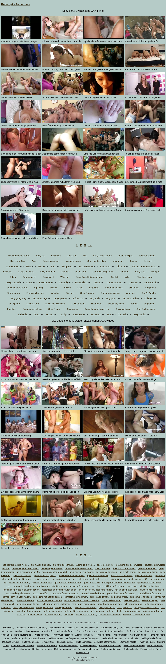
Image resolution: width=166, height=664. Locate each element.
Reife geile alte (131, 649)
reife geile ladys (106, 607)
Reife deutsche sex (23, 635)
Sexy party (111, 298)
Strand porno (13, 293)
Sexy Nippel (54, 309)
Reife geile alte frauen (152, 638)
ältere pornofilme (105, 565)
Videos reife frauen (65, 631)
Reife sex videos (83, 642)
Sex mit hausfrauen (37, 628)
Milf (85, 255)
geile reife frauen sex (97, 575)
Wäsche (55, 293)
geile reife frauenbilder (122, 575)
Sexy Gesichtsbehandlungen (90, 277)
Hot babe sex (13, 266)
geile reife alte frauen (106, 572)
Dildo (80, 287)
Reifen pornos (72, 638)
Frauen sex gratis (147, 642)
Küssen (50, 314)
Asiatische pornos (88, 645)
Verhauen (95, 314)
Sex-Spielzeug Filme (103, 271)
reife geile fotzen (44, 607)
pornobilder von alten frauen (16, 597)
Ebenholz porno (145, 277)
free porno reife (102, 568)
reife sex (21, 614)
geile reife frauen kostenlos (71, 575)
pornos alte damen (99, 597)
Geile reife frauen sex (112, 638)
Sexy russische (130, 298)
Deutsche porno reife (42, 649)
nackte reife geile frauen (18, 593)
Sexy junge (14, 303)
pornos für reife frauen (141, 597)
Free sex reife (147, 649)
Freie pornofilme (56, 628)
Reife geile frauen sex (15, 4)
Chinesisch (73, 309)
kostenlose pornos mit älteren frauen (21, 589)
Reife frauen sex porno (134, 645)
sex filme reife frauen (86, 614)
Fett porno (67, 266)
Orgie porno (60, 298)
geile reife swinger (61, 579)
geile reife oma (42, 579)
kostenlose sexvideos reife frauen (95, 589)
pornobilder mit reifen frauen (121, 593)
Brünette (7, 271)
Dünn (37, 314)
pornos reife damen (111, 600)
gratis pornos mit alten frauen (20, 586)
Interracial (105, 266)
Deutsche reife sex (10, 642)
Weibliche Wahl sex (55, 303)
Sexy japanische (51, 261)
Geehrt (114, 277)
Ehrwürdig (64, 282)
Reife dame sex (56, 638)
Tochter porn (72, 628)
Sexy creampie (47, 271)
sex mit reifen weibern (110, 614)
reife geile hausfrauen (85, 607)
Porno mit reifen (131, 638)
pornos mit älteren (25, 600)
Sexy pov (140, 271)
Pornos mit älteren (37, 638)
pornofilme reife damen (75, 597)
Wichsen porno (73, 261)
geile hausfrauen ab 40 (28, 572)
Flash (41, 266)
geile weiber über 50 (42, 582)
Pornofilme (8, 628)
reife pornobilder (115, 611)
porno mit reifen (40, 593)
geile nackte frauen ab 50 (54, 572)
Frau (53, 266)
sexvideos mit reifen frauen (136, 614)
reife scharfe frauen (152, 611)
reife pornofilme (133, 611)
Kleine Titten (33, 303)
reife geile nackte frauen (146, 607)
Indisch (67, 287)
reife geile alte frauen (23, 607)
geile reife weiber (118, 579)
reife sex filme (35, 614)
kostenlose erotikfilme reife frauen (107, 586)
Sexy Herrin (139, 314)
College (149, 298)
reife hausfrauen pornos (29, 611)
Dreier (29, 282)
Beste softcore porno (17, 287)
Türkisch (122, 314)
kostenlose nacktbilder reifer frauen (143, 586)
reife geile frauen (63, 607)
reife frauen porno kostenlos (55, 604)
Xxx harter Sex (18, 261)
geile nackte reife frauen (81, 572)
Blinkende (134, 287)
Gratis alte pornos (65, 642)
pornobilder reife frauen (149, 593)
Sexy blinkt (48, 277)
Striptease (149, 303)
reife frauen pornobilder (109, 604)
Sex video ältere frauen (104, 642)
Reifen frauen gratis (90, 638)
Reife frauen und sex (114, 631)
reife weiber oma (53, 614)
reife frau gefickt (132, 600)
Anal (34, 261)
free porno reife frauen (124, 568)
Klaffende (23, 314)
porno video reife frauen (92, 593)
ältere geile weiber (85, 565)
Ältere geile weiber (83, 635)
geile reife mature (143, 575)
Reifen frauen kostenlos (62, 635)
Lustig (63, 314)
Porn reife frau (151, 631)
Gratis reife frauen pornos (27, 631)
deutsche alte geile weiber (129, 565)
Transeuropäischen (110, 293)
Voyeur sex (118, 261)
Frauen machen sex (68, 645)
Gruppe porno (30, 277)
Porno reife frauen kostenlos (90, 631)
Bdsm (13, 277)
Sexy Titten (80, 271)
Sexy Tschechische (146, 309)
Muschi (134, 261)
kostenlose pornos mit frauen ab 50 (59, 589)
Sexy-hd (40, 255)
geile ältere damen (147, 568)
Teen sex (72, 255)
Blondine (121, 266)
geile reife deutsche (147, 572)
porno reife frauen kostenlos (64, 593)
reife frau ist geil (150, 600)
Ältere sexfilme (41, 635)
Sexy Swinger (87, 293)
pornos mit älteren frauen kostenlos (81, 600)
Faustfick (12, 309)
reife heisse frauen (53, 611)
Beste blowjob (125, 255)
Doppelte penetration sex (97, 309)
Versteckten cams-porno (144, 266)
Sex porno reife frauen (88, 649)
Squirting (38, 287)
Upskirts (133, 282)
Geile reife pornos (21, 649)
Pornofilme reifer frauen (110, 645)
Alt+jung (148, 261)
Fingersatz (150, 287)
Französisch (81, 282)
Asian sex (56, 255)
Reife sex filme (48, 642)
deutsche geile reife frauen (25, 568)
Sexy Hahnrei (13, 282)
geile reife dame (127, 572)
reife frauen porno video (83, 604)
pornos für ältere (119, 597)
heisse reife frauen (79, 586)
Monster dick (150, 282)
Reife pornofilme (102, 635)
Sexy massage (40, 298)
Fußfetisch (77, 298)
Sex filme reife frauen (142, 628)
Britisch (54, 287)
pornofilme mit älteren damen (47, 597)
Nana (29, 266)
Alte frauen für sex (138, 635)
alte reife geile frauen (63, 565)
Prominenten (45, 282)
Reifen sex (21, 628)
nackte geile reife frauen (152, 589)
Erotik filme (125, 628)
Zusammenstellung (32, 309)
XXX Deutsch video (90, 628)
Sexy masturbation (96, 261)
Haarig (65, 271)
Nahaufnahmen (115, 282)
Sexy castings (123, 309)
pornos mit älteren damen (49, 600)
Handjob (155, 271)
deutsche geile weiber (51, 568)
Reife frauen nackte (127, 642)
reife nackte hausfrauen (76, 611)
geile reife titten (80, 579)
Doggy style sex (116, 303)
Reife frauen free (134, 631)
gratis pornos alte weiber (149, 582)
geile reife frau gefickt (44, 575)
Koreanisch (78, 314)
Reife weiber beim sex (111, 649)
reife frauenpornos (133, 604)
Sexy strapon (78, 303)
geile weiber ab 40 (138, 579)
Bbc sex (70, 293)
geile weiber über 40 (19, 582)
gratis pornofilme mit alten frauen (118, 582)
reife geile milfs (124, 607)
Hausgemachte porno (19, 255)
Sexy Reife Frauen (102, 255)
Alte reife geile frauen (47, 645)
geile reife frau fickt (22, 575)
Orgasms (94, 287)
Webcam (65, 277)
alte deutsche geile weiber (15, 565)
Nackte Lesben (86, 266)
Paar (109, 314)
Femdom (124, 271)
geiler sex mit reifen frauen (68, 582)
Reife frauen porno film (64, 649)
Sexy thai (94, 298)
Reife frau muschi (30, 642)
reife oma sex (97, 611)
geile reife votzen (98, 579)
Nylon (127, 277)
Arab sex (131, 293)
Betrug (134, 303)
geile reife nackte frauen (20, 579)
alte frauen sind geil (40, 565)
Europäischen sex (35, 293)
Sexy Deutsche (26, 271)
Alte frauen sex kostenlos (22, 645)
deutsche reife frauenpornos (79, 568)
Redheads (96, 303)
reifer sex (68, 614)
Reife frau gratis (19, 638)
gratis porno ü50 (91, 582)
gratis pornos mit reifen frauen (52, 586)
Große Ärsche (149, 293)
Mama (97, 282)
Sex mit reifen (47, 631)
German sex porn (109, 628)
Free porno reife (120, 635)
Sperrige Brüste (147, 255)
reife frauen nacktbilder (27, 604)
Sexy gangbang (19, 298)
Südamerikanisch (114, 287)
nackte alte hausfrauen (126, 589)
